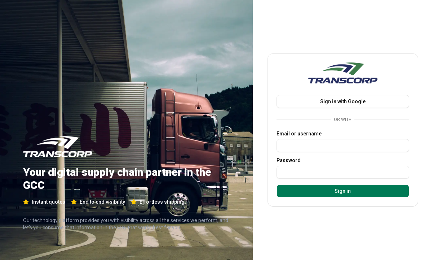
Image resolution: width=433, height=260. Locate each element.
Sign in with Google (343, 101)
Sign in (343, 191)
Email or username (299, 133)
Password (289, 160)
